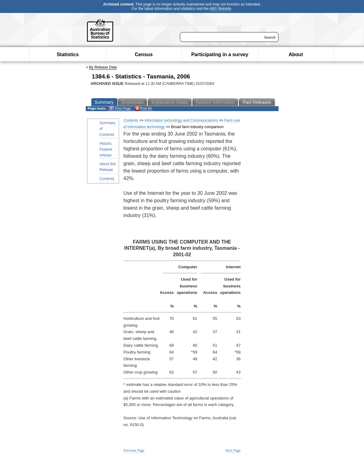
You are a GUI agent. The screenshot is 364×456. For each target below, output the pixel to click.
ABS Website (220, 8)
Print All (143, 109)
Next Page (233, 450)
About (296, 54)
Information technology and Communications (181, 120)
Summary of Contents (107, 129)
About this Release (108, 167)
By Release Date (103, 67)
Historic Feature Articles (106, 149)
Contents (107, 179)
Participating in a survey (219, 54)
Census (144, 54)
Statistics (68, 54)
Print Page (120, 109)
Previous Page (133, 450)
